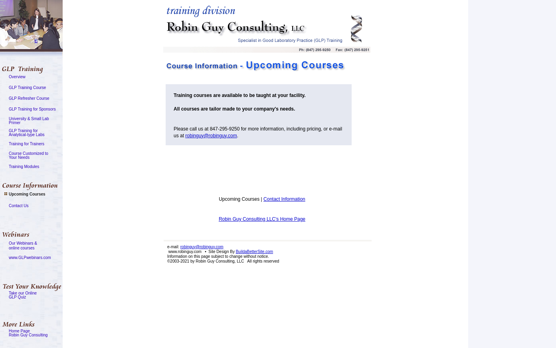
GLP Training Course (27, 87)
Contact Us (18, 206)
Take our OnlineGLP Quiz (23, 295)
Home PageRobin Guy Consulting (28, 333)
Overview (17, 77)
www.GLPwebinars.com (30, 257)
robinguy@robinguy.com (211, 135)
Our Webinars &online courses (23, 245)
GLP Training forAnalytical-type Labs (27, 133)
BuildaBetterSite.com (254, 251)
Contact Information (284, 199)
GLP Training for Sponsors (32, 109)
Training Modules (24, 166)
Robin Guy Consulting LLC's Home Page (262, 219)
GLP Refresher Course (29, 98)
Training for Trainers (26, 144)
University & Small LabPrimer (29, 121)
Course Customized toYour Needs (28, 155)
